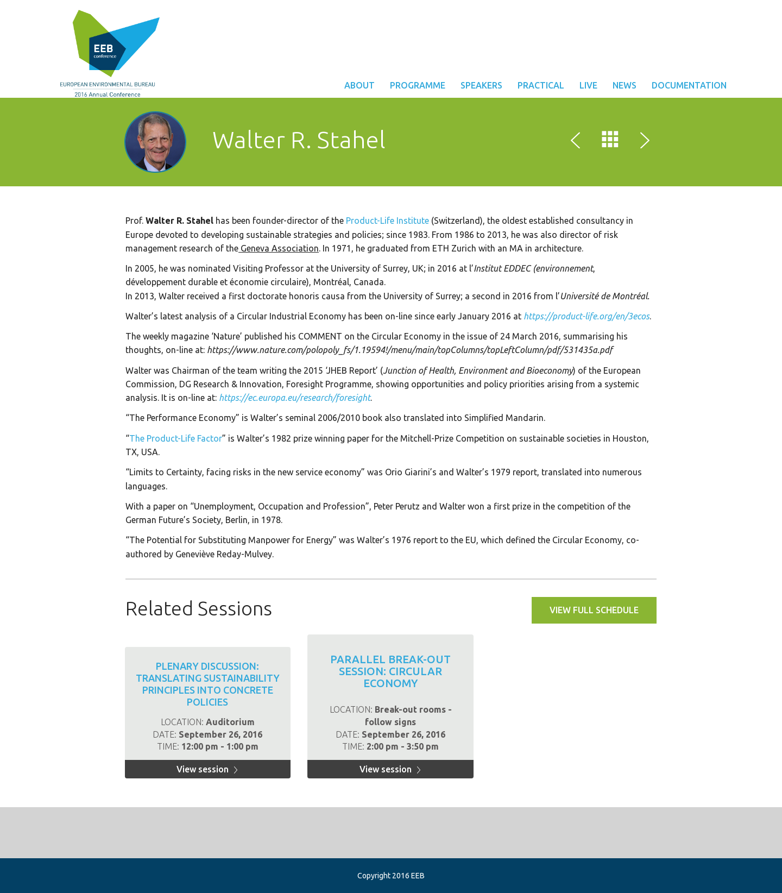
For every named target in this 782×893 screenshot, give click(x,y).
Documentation (689, 85)
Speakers (481, 85)
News (624, 85)
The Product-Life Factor (175, 438)
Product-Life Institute (388, 220)
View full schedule (594, 610)
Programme (417, 85)
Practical (541, 85)
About (359, 85)
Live (588, 85)
